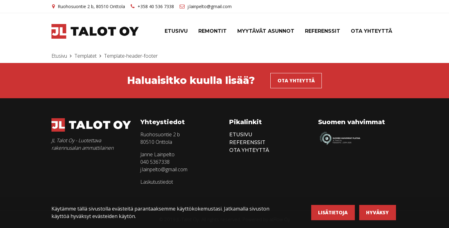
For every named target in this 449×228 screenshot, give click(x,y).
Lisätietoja (333, 212)
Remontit (212, 31)
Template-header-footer (131, 55)
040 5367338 (155, 161)
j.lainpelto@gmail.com (209, 6)
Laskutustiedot (156, 181)
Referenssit (322, 31)
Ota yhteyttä (371, 31)
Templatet (86, 55)
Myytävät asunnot (265, 31)
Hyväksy (377, 212)
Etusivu (176, 31)
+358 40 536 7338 (156, 6)
